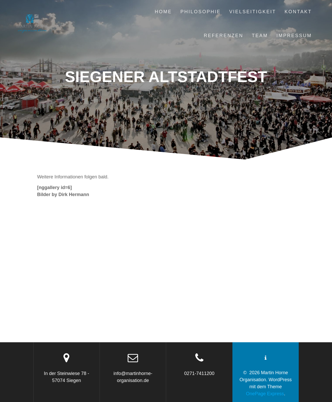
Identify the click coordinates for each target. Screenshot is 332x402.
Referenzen (223, 35)
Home (163, 11)
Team (260, 35)
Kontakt (298, 11)
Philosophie (200, 11)
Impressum (294, 35)
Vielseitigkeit (252, 11)
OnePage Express (265, 393)
